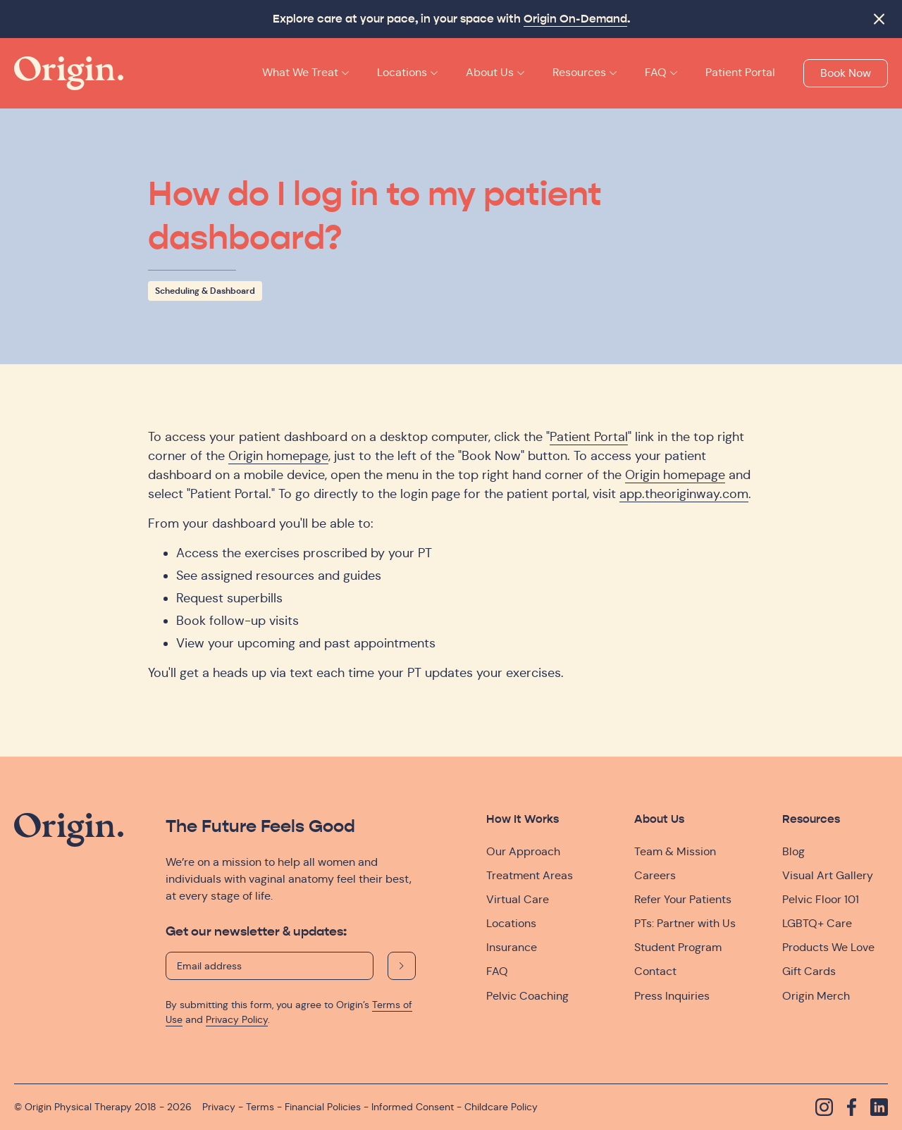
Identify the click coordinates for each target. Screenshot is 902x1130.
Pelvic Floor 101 (820, 899)
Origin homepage (278, 456)
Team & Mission (675, 851)
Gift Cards (809, 971)
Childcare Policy (501, 1106)
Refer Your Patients (682, 899)
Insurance (511, 947)
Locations (511, 923)
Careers (655, 875)
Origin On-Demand (575, 19)
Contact (655, 971)
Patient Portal (589, 437)
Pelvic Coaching (527, 995)
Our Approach (523, 851)
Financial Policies (323, 1106)
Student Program (678, 947)
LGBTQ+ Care (817, 923)
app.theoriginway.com (683, 494)
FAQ (497, 971)
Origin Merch (816, 995)
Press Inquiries (672, 995)
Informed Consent (412, 1106)
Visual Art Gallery (827, 875)
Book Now (845, 73)
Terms (260, 1106)
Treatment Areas (529, 875)
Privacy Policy (237, 1019)
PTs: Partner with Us (685, 923)
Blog (793, 851)
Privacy (218, 1106)
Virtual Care (517, 899)
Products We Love (828, 947)
